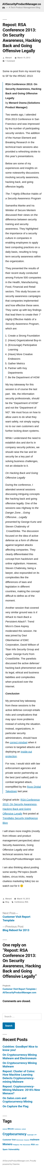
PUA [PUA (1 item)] (21, 1145)
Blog (7, 902)
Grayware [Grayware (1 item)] (26, 1140)
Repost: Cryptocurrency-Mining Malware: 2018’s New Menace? (21, 1090)
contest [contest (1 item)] (24, 1129)
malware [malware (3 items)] (34, 1139)
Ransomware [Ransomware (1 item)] (26, 1145)
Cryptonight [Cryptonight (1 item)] (30, 1135)
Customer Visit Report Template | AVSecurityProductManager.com (20, 991)
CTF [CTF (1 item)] (35, 1135)
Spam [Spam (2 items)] (5, 1149)
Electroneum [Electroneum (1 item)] (19, 1140)
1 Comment (10, 61)
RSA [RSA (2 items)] (33, 1144)
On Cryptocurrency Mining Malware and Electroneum (20, 1056)
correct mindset (18, 742)
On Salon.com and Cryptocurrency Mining (17, 1099)
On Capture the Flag (15, 1106)
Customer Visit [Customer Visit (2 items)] (9, 1140)
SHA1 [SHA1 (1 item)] (37, 1145)
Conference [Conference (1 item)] (17, 1129)
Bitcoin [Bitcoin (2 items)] (11, 1129)
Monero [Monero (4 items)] (7, 1144)
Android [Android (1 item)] (5, 1129)
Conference (19, 902)
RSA (26, 902)
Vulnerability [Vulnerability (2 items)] (13, 1149)
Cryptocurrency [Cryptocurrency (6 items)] (14, 1134)
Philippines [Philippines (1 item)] (16, 1145)
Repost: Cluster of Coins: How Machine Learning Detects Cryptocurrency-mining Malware (19, 1076)
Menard (8, 58)
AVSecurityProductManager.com (16, 1161)
